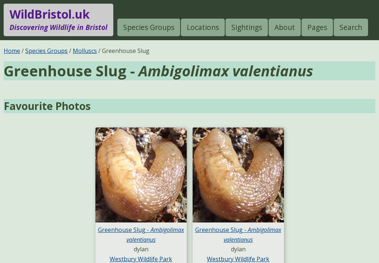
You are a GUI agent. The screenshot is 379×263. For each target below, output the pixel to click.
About (284, 27)
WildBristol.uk (58, 19)
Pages (317, 27)
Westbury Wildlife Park (141, 259)
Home (12, 51)
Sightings (246, 27)
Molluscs (85, 51)
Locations (203, 27)
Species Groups (148, 27)
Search (351, 27)
